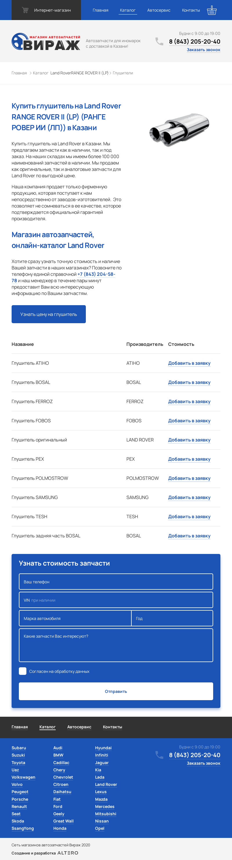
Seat (16, 813)
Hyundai (103, 747)
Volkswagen (23, 777)
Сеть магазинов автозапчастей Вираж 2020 (51, 845)
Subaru (19, 747)
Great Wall (63, 821)
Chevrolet (63, 777)
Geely (58, 813)
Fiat (57, 799)
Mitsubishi (105, 813)
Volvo (17, 784)
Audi (57, 747)
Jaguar (102, 762)
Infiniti (101, 755)
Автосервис (159, 10)
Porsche (20, 799)
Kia (98, 770)
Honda (59, 828)
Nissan (102, 821)
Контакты (191, 10)
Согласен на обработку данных (59, 671)
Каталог (128, 10)
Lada (99, 777)
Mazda (101, 799)
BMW (58, 755)
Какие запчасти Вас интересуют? (116, 645)
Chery (59, 770)
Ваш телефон (116, 581)
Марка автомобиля (75, 618)
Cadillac (61, 762)
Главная (100, 10)
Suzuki (18, 755)
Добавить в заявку (189, 363)
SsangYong (23, 828)
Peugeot (20, 791)
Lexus (101, 791)
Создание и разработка (45, 853)
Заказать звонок (203, 49)
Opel (99, 828)
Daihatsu (62, 791)
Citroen (60, 784)
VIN (116, 599)
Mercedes (105, 806)
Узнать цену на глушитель (48, 314)
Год (172, 618)
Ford (57, 806)
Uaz (15, 770)
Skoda (18, 821)
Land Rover (106, 784)
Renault (19, 806)
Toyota (18, 762)
